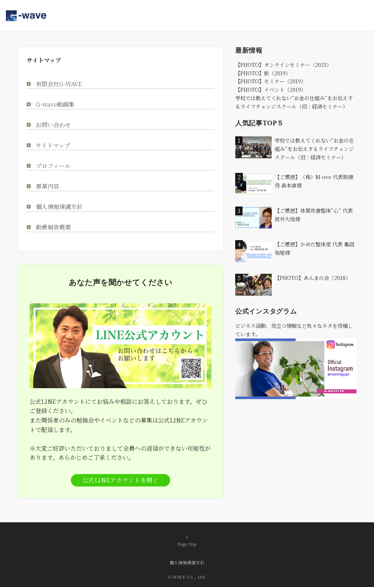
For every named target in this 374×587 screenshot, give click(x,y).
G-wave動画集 (55, 104)
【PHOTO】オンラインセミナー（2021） (283, 64)
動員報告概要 (53, 227)
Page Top (187, 540)
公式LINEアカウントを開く (121, 480)
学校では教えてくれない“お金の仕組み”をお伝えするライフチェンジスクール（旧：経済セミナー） (314, 149)
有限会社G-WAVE (59, 84)
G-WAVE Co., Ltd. (187, 577)
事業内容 (47, 186)
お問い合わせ (53, 125)
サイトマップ (53, 145)
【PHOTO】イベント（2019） (270, 89)
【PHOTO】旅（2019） (263, 73)
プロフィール (53, 166)
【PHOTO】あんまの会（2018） (313, 277)
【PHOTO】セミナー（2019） (270, 81)
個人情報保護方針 (59, 206)
